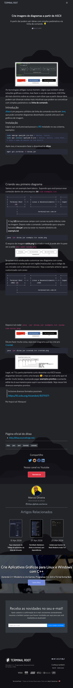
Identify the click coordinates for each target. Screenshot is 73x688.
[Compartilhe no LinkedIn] (43, 460)
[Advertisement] (40, 43)
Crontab (9, 345)
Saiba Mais (36, 582)
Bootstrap (54, 681)
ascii (19, 445)
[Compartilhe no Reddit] (35, 460)
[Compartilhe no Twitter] (30, 460)
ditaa (7, 111)
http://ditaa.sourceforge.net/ (22, 437)
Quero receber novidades (56, 625)
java (13, 445)
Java (63, 111)
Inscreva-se (36, 474)
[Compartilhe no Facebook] (39, 460)
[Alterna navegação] (67, 2)
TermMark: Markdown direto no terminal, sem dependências (36, 547)
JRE (39, 126)
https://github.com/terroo (36, 504)
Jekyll (49, 681)
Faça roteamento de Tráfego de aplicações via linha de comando (16, 547)
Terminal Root (11, 2)
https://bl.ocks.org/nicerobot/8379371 (28, 395)
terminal (25, 445)
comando (34, 445)
